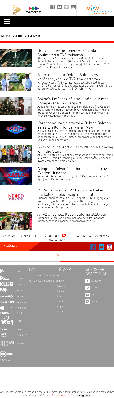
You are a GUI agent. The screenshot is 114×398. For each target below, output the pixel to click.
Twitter (92, 287)
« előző (23, 236)
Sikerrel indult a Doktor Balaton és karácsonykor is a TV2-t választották (68, 77)
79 (44, 236)
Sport (60, 301)
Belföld (61, 281)
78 (38, 236)
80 (50, 236)
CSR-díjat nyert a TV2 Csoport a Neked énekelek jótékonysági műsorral (70, 192)
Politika (61, 291)
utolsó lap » (57, 239)
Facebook (93, 281)
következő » (102, 236)
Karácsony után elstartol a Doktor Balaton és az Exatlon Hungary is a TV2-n (74, 125)
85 (83, 236)
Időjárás (61, 311)
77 (32, 236)
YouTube (93, 294)
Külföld (61, 286)
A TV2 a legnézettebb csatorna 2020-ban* (73, 214)
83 (71, 236)
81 (56, 236)
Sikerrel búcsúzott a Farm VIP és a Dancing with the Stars (75, 149)
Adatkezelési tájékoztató (41, 275)
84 (77, 236)
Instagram (94, 301)
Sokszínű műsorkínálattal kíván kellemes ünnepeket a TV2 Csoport (72, 101)
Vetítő (60, 275)
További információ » (63, 395)
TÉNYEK (64, 270)
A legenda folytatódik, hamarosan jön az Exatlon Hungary (72, 171)
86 (89, 236)
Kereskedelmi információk (42, 281)
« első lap (9, 236)
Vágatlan (61, 306)
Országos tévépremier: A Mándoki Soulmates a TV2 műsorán (66, 53)
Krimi (60, 296)
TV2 (57, 255)
